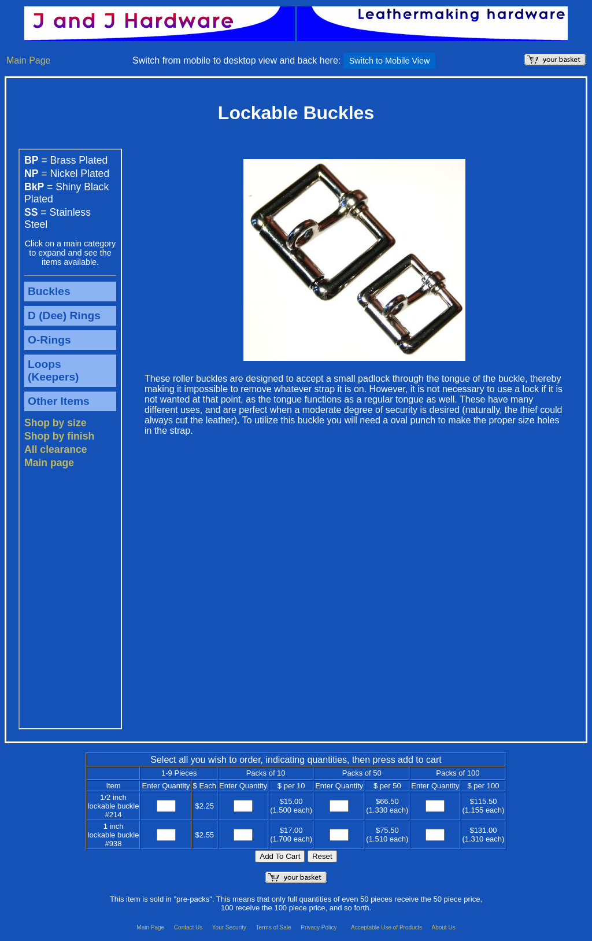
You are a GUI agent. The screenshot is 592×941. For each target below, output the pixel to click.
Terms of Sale (274, 927)
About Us (444, 927)
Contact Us (189, 927)
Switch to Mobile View (389, 60)
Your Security (230, 927)
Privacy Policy (319, 927)
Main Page (28, 60)
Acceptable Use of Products (387, 927)
